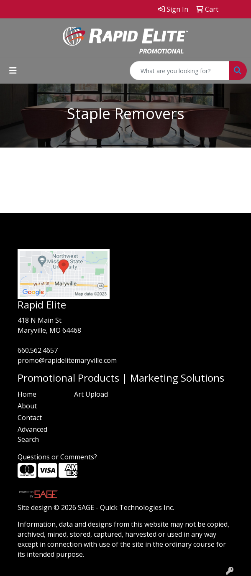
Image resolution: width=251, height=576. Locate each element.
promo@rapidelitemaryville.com (67, 360)
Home (27, 394)
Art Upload (91, 394)
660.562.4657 (38, 350)
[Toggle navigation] (13, 70)
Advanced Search (32, 434)
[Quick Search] (179, 70)
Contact (30, 417)
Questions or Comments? (57, 456)
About (27, 405)
